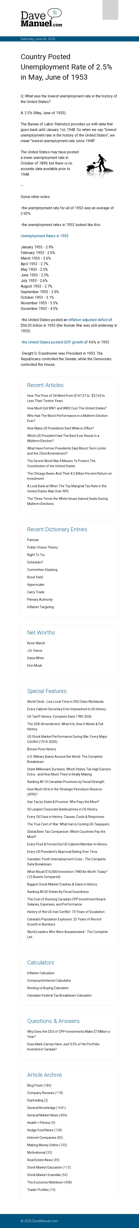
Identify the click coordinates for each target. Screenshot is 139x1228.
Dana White (35, 658)
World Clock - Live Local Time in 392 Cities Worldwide (65, 701)
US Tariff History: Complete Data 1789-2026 (59, 716)
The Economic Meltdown (45, 1182)
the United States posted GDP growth (52, 342)
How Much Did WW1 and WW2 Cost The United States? (67, 408)
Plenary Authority (40, 599)
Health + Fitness (38, 1123)
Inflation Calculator (41, 973)
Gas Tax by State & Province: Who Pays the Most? (63, 802)
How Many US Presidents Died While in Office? (60, 428)
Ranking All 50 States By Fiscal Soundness (58, 892)
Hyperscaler (36, 585)
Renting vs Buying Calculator (48, 988)
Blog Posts (35, 1085)
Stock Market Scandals (44, 1175)
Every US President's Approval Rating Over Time (62, 852)
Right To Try (36, 555)
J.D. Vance (34, 650)
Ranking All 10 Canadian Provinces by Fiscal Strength (65, 782)
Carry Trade (35, 592)
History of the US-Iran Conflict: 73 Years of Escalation (66, 912)
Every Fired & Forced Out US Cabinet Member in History (67, 844)
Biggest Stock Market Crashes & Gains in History (62, 884)
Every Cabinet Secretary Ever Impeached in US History (66, 709)
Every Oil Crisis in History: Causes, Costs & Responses (65, 817)
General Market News (43, 1115)
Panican (33, 540)
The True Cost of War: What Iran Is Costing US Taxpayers (68, 824)
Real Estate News (40, 1160)
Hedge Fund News (40, 1130)
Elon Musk (34, 665)
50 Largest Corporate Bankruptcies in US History (62, 809)
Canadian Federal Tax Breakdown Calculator (59, 995)
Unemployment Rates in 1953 (45, 236)
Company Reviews (40, 1093)
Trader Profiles (38, 1190)
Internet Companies (41, 1137)
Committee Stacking (42, 570)
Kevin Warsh (36, 643)
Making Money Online (43, 1145)
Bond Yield (35, 577)
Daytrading (35, 1100)
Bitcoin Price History (41, 749)
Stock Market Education (44, 1167)
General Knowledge (41, 1108)
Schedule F (35, 562)
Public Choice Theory (42, 547)
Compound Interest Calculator (49, 980)
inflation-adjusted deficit (88, 320)
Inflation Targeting (40, 607)
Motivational (36, 1152)
